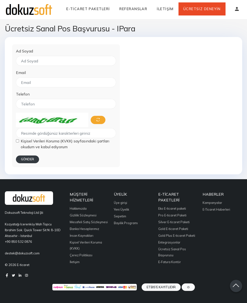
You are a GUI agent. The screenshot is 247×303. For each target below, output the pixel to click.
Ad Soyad (24, 51)
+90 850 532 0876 (18, 242)
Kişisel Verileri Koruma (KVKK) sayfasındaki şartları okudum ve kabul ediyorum (65, 144)
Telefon (23, 94)
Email (21, 72)
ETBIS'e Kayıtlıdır (161, 287)
